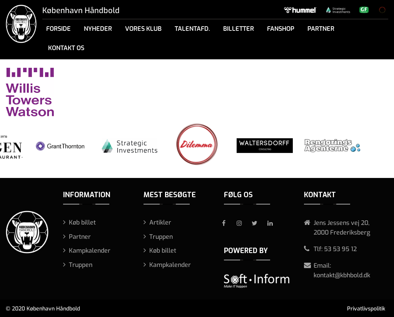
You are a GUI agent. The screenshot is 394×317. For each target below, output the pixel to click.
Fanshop (280, 29)
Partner (320, 29)
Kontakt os (66, 48)
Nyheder (98, 29)
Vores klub (143, 29)
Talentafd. (192, 29)
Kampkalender (89, 251)
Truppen (80, 265)
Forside (58, 29)
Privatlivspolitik (366, 308)
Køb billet (82, 222)
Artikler (160, 222)
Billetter (238, 29)
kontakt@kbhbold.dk (342, 275)
